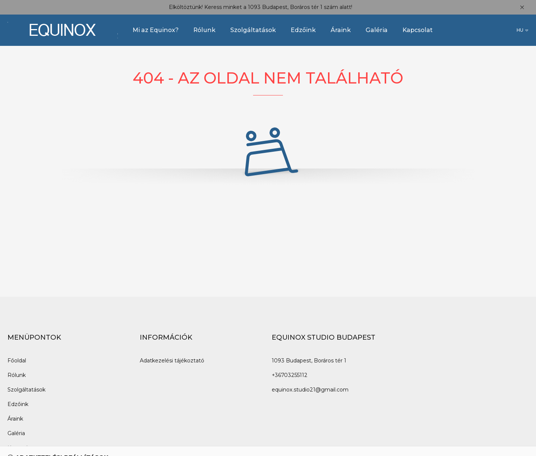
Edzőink (303, 30)
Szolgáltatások (253, 30)
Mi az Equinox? (156, 30)
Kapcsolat (418, 30)
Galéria (377, 30)
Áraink (341, 30)
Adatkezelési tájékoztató (172, 360)
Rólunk (204, 30)
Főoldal (16, 360)
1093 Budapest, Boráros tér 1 (309, 360)
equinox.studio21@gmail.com (310, 389)
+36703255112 (290, 375)
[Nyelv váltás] (522, 30)
